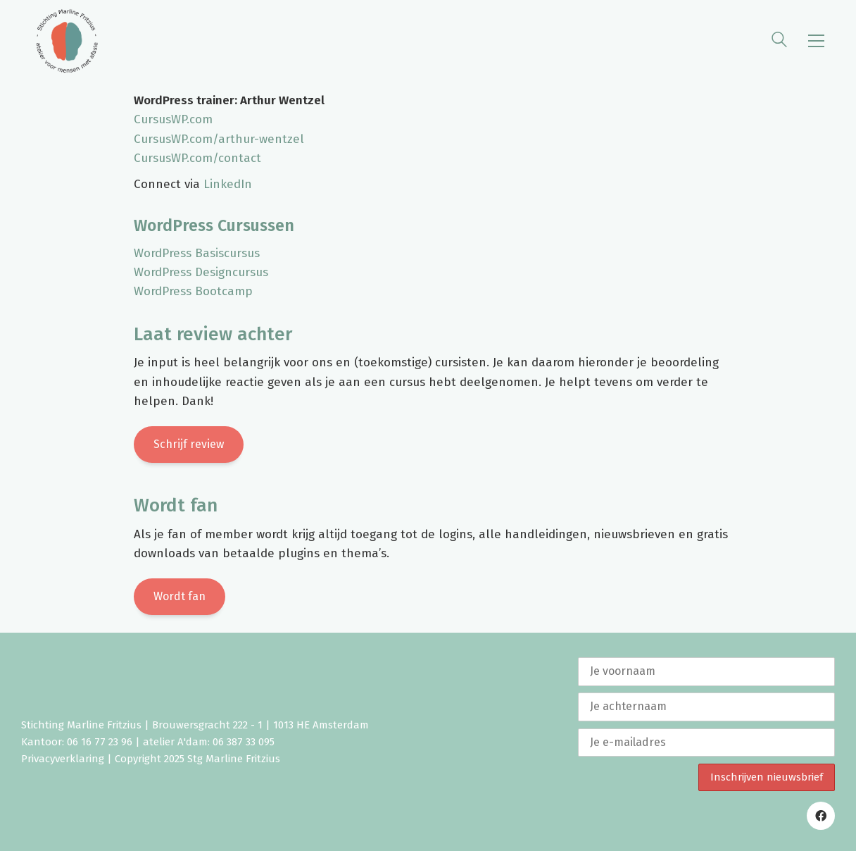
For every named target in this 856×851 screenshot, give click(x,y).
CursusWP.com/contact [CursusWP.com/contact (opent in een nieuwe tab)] (197, 158)
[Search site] (779, 42)
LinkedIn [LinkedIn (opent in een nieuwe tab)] (227, 184)
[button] (816, 41)
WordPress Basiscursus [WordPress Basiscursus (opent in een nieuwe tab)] (197, 253)
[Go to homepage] (67, 41)
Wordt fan (179, 596)
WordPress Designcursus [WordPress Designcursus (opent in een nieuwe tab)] (201, 272)
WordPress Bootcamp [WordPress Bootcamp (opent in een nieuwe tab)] (193, 291)
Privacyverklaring (62, 758)
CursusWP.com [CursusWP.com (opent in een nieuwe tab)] (173, 119)
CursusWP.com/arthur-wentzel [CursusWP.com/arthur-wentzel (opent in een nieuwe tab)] (219, 139)
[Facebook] (821, 816)
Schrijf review (188, 444)
